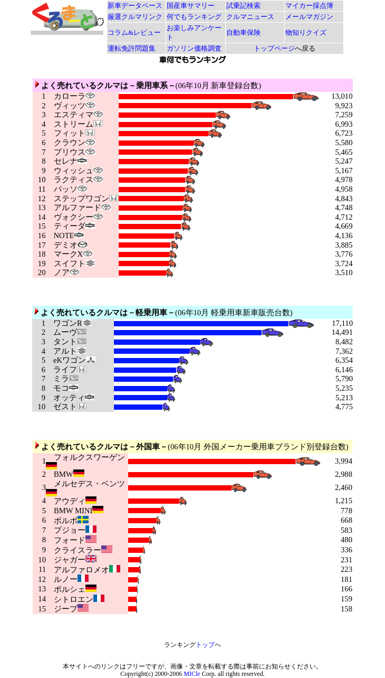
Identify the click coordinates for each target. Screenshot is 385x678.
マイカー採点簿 (309, 6)
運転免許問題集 (132, 48)
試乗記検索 (243, 6)
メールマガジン (309, 17)
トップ (205, 644)
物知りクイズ (305, 32)
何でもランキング (194, 17)
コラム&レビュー (134, 32)
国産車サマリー (191, 6)
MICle (192, 673)
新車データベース (135, 6)
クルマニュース (250, 17)
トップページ (274, 48)
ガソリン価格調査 (194, 48)
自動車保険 (243, 32)
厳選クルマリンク (135, 17)
